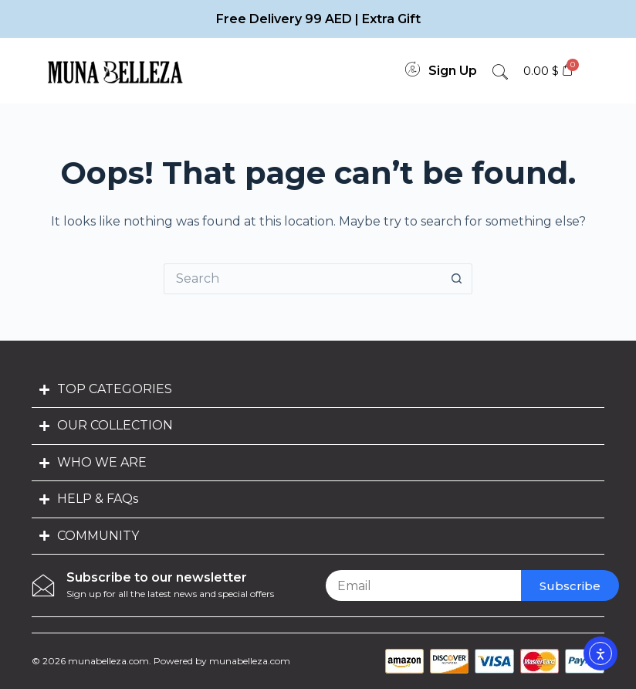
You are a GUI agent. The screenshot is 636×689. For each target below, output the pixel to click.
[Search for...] (302, 278)
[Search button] (456, 278)
